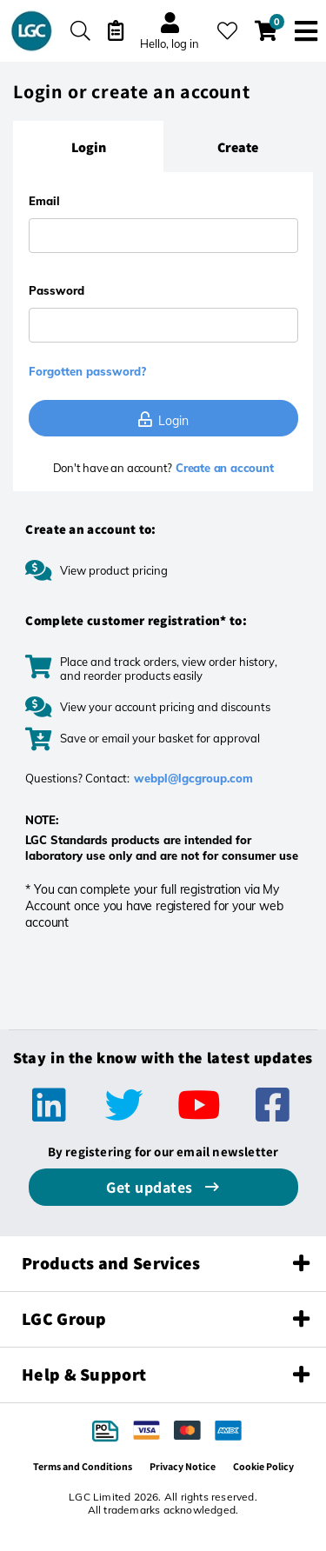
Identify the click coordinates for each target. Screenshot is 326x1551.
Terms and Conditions (82, 1466)
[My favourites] (227, 30)
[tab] (88, 147)
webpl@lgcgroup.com (193, 778)
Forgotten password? (87, 371)
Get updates (151, 1187)
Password (56, 290)
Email (44, 201)
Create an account (222, 468)
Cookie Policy (263, 1466)
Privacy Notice (183, 1466)
